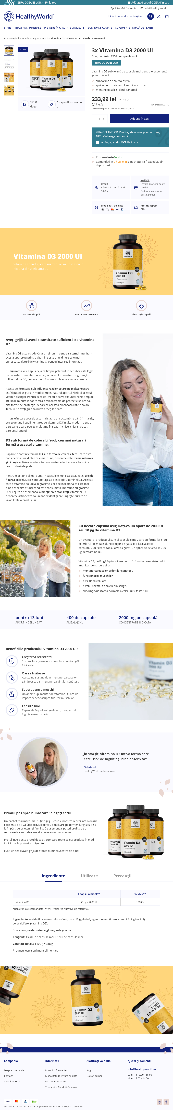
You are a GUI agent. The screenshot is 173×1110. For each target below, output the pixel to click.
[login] (159, 16)
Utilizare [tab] (89, 875)
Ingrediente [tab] (53, 875)
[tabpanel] (86, 917)
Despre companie (14, 1070)
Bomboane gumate (33, 38)
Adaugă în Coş (139, 119)
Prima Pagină (11, 38)
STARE (7, 27)
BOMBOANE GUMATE (100, 27)
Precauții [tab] (122, 875)
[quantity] (99, 119)
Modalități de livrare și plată (61, 1075)
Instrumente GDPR (55, 1081)
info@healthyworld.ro (154, 8)
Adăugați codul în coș (150, 2)
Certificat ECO (12, 1081)
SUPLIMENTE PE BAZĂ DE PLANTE (134, 27)
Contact (8, 1075)
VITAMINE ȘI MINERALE (28, 27)
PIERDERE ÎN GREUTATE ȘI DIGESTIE (64, 27)
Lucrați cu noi (94, 1075)
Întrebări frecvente (123, 8)
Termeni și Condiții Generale (61, 1087)
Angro (89, 1070)
